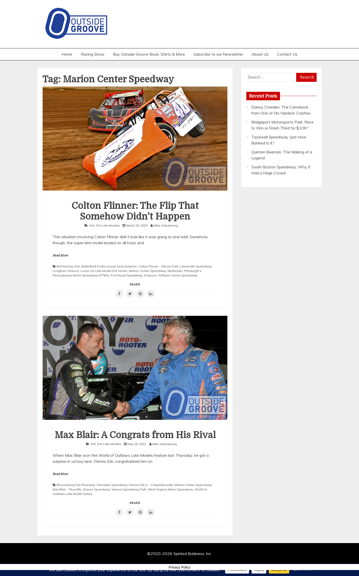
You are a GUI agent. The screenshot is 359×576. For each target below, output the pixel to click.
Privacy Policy (179, 567)
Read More (60, 255)
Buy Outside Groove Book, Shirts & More (149, 54)
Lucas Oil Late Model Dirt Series (104, 271)
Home (67, 54)
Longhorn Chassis (66, 271)
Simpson (150, 275)
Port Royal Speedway (126, 275)
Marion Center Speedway (147, 271)
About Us (260, 54)
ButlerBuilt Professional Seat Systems (109, 266)
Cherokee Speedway (111, 485)
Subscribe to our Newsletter (218, 54)
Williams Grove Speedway (177, 275)
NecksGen (175, 271)
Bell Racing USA (68, 266)
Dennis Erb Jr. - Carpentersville (151, 485)
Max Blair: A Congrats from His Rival (135, 435)
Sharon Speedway (96, 489)
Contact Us (287, 54)
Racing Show (92, 54)
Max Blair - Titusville (67, 489)
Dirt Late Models (108, 225)
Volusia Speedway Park (128, 489)
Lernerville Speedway (196, 266)
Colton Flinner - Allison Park (158, 266)
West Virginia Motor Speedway (170, 489)
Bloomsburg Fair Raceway (76, 485)
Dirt (91, 225)
